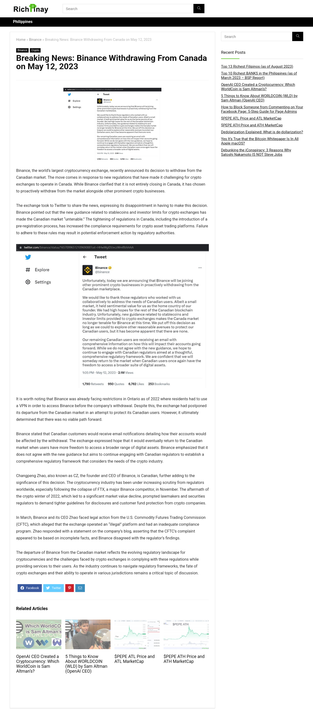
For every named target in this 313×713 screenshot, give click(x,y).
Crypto (35, 50)
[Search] (198, 8)
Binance (35, 40)
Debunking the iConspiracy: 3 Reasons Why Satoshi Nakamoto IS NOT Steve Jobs (256, 152)
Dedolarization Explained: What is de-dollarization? (262, 132)
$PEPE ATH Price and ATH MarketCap (184, 659)
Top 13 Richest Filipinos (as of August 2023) (257, 66)
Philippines (23, 21)
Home (21, 40)
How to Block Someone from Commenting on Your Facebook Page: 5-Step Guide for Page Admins (262, 109)
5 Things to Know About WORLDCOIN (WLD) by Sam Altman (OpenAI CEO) (86, 664)
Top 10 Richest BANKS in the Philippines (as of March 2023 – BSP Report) (259, 75)
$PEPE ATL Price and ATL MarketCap (134, 659)
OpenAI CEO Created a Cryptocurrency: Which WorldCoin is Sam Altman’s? (37, 664)
